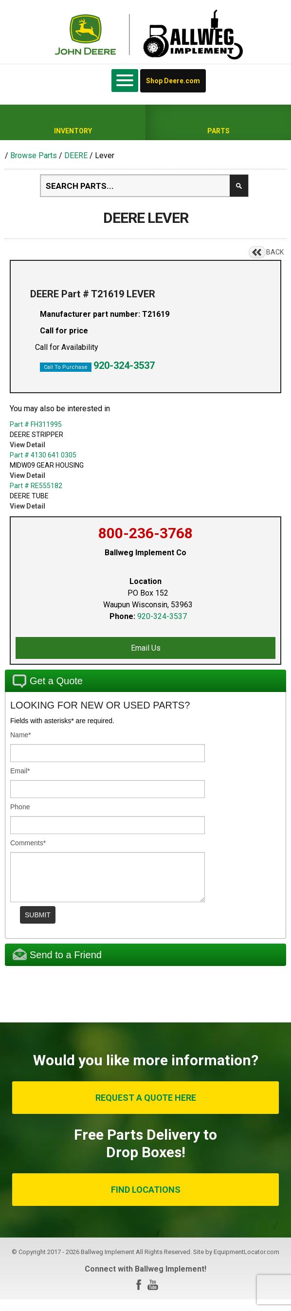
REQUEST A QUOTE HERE (145, 1097)
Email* (20, 771)
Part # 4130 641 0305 (43, 455)
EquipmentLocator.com (246, 1252)
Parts (218, 131)
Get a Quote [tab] (48, 681)
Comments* (28, 843)
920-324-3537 (124, 365)
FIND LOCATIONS (146, 1189)
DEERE (76, 155)
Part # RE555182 (36, 486)
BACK (275, 252)
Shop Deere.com (173, 81)
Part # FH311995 (36, 424)
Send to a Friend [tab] (57, 954)
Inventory (73, 131)
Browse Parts (33, 155)
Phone (20, 807)
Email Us (146, 648)
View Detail (27, 445)
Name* (20, 735)
